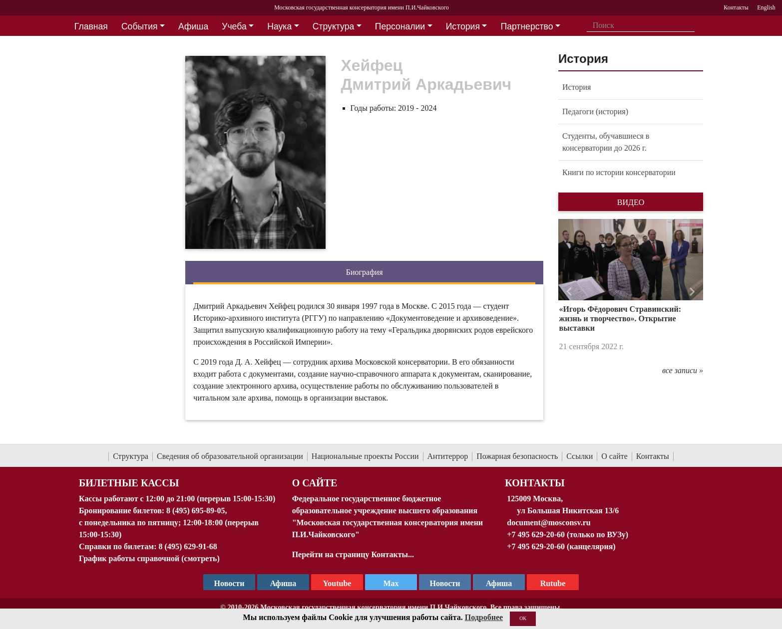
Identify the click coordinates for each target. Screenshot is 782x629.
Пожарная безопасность (517, 456)
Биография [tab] (364, 272)
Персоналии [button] (400, 26)
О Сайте (315, 482)
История (576, 87)
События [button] (139, 26)
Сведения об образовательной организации (230, 456)
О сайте (614, 456)
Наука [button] (279, 26)
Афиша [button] (193, 26)
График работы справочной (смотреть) (149, 558)
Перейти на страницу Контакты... (353, 554)
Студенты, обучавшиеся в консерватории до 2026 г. (605, 142)
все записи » (682, 370)
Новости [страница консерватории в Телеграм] (229, 583)
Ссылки (579, 456)
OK (522, 618)
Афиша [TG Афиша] (283, 583)
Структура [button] (333, 26)
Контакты (652, 456)
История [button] (463, 26)
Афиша (499, 583)
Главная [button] (91, 26)
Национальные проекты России (365, 456)
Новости (445, 583)
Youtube (337, 583)
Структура (130, 456)
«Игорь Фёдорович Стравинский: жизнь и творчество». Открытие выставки (620, 318)
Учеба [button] (234, 26)
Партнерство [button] (527, 26)
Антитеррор (447, 456)
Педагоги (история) (595, 111)
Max (390, 583)
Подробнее (484, 617)
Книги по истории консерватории (619, 172)
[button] (569, 292)
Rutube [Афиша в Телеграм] (553, 583)
